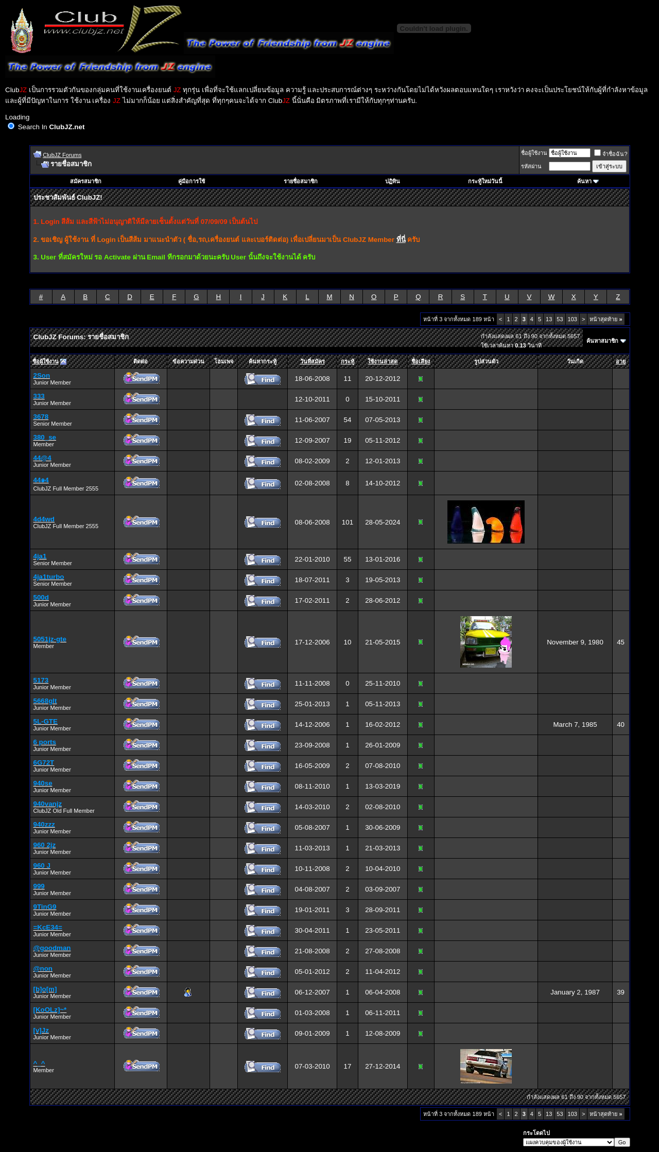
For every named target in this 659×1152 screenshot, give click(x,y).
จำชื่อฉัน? (610, 154)
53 (560, 319)
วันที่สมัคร (312, 361)
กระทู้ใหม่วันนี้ (485, 181)
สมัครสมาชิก (85, 181)
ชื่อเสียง (420, 361)
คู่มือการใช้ (191, 181)
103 (572, 319)
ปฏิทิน (392, 181)
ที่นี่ (401, 239)
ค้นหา (584, 181)
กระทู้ (347, 361)
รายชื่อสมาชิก (301, 181)
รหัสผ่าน (531, 166)
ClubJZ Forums (62, 155)
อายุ (621, 361)
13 (549, 319)
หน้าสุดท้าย (605, 319)
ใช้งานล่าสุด (382, 361)
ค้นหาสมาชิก (602, 341)
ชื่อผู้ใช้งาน (534, 153)
